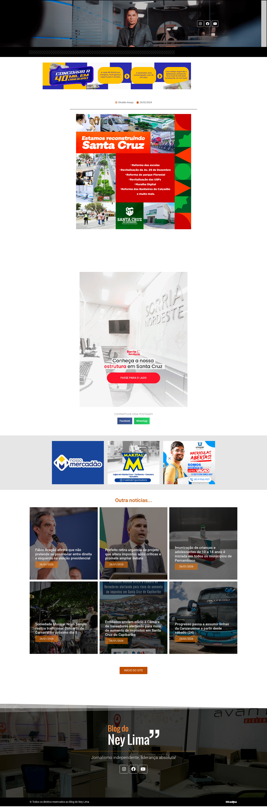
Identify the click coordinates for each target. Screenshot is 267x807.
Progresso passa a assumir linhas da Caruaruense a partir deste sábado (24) (202, 628)
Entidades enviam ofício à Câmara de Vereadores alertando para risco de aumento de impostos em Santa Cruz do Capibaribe (133, 628)
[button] (124, 421)
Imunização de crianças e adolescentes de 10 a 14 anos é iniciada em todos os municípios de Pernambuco (203, 553)
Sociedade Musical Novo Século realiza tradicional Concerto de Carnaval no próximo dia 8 (61, 628)
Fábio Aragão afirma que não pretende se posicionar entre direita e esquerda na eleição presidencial (63, 554)
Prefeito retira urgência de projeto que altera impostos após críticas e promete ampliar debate (133, 554)
